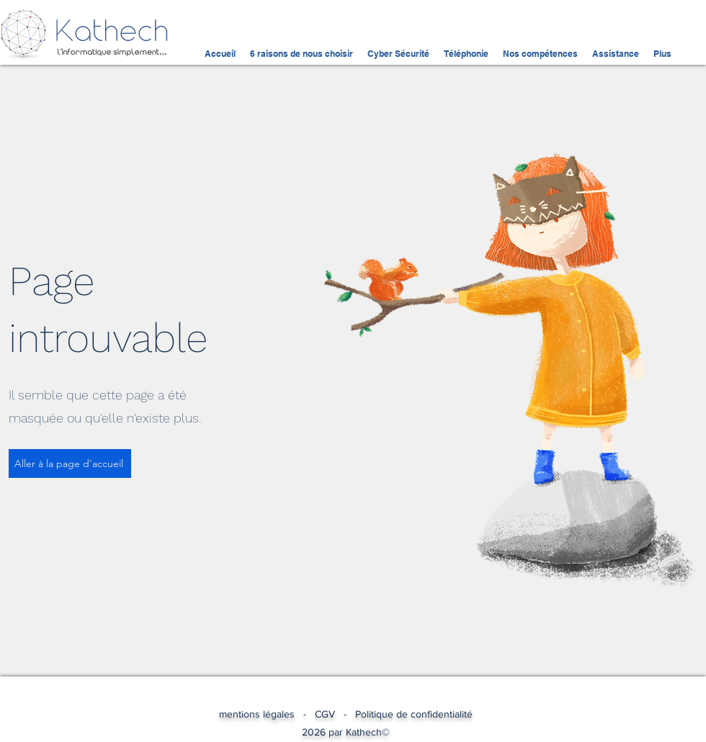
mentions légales (261, 714)
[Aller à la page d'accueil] (70, 463)
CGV (325, 714)
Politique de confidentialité (414, 714)
